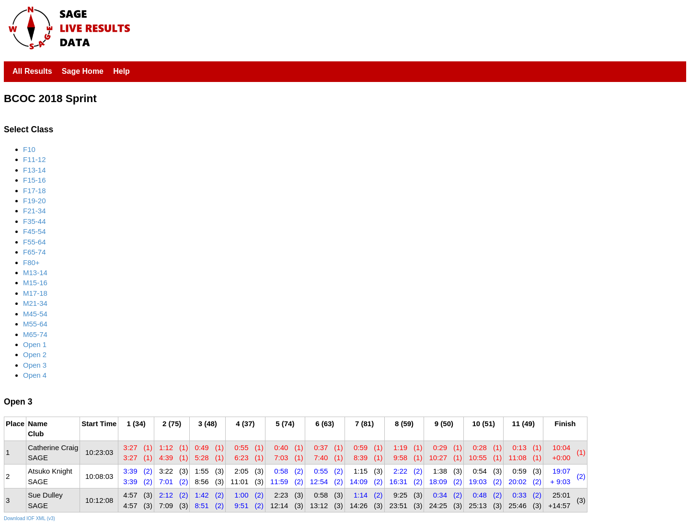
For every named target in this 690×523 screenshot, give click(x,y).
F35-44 (34, 221)
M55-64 (35, 324)
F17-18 (34, 190)
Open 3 (34, 365)
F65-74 (34, 252)
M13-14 (35, 272)
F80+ (31, 262)
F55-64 (34, 242)
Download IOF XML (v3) (29, 518)
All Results (32, 71)
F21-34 (34, 211)
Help (121, 71)
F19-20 (34, 201)
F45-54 (34, 231)
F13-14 (34, 170)
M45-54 (35, 314)
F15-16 (34, 180)
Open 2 (34, 354)
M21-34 (35, 303)
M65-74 (35, 334)
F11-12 (34, 159)
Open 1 (34, 344)
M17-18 (35, 293)
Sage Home (83, 71)
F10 (29, 149)
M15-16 (35, 283)
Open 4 (34, 375)
